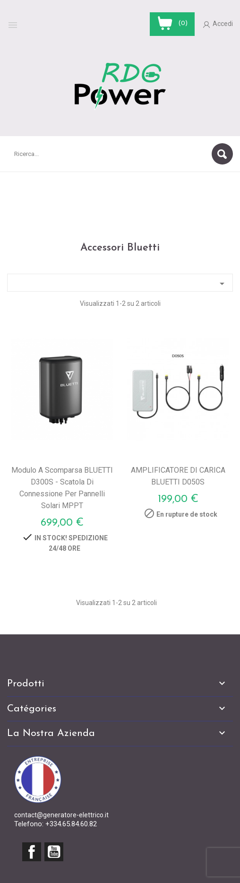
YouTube (53, 851)
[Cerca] (120, 153)
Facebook (31, 851)
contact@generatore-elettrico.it (61, 815)
